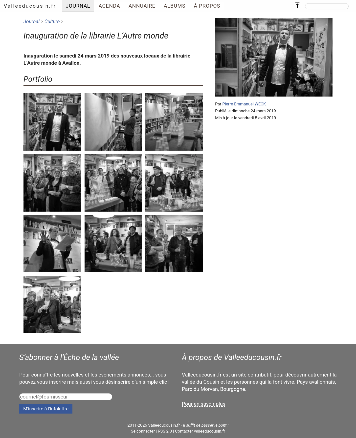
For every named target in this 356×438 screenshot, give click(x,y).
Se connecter (143, 431)
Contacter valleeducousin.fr (200, 431)
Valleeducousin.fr (30, 6)
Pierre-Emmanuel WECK (244, 104)
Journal (31, 21)
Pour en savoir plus (203, 404)
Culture (52, 21)
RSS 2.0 (165, 431)
